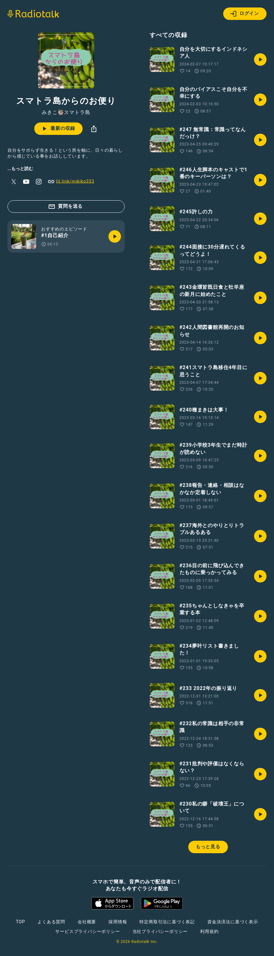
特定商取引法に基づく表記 (167, 921)
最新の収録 (58, 128)
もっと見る (208, 846)
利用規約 (209, 931)
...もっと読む (20, 168)
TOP (20, 921)
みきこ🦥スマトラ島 (66, 112)
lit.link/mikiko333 (70, 181)
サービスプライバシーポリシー (87, 931)
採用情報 (117, 921)
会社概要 (87, 921)
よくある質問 (51, 921)
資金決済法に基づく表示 (232, 921)
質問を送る (65, 206)
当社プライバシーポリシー (160, 931)
